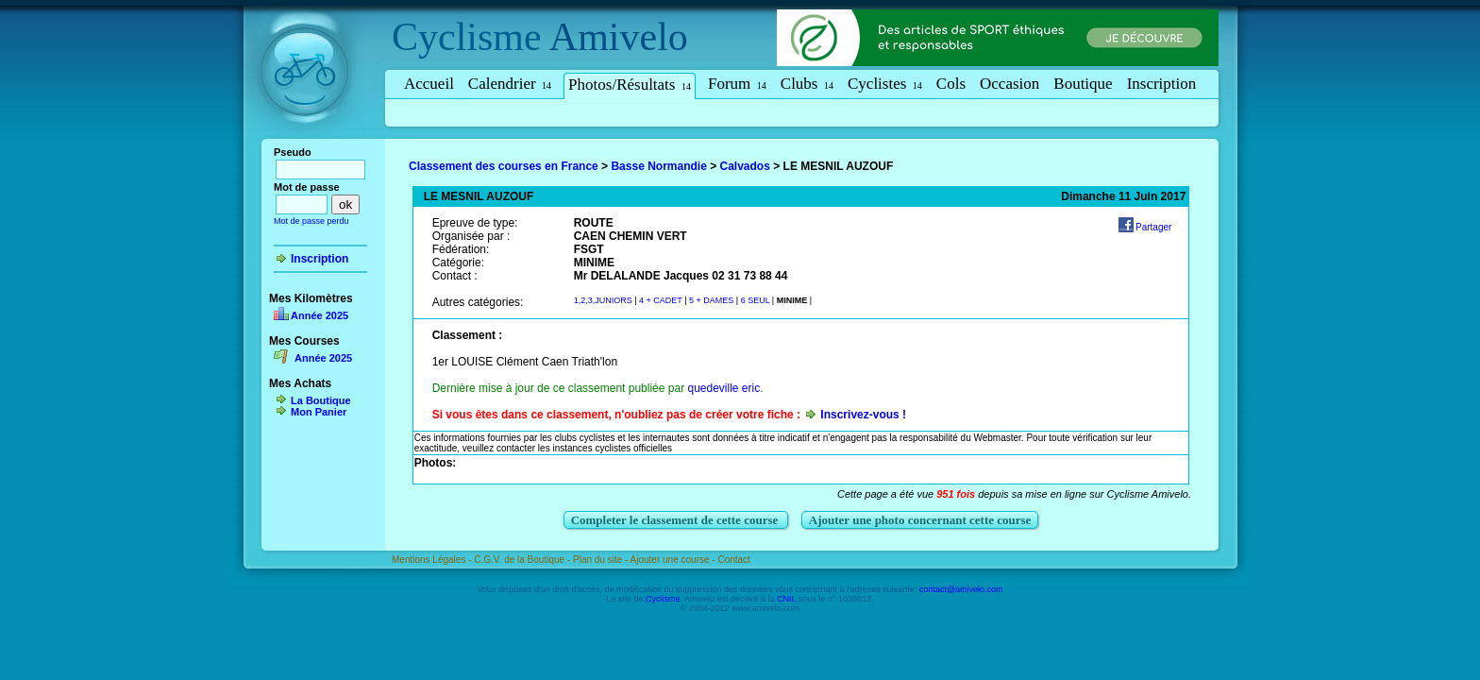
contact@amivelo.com (961, 589)
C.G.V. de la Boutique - (523, 559)
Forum (737, 84)
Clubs (807, 84)
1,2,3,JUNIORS (604, 300)
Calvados (745, 166)
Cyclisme (467, 37)
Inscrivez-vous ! (863, 414)
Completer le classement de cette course (676, 520)
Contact (733, 559)
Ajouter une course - (674, 559)
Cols (951, 84)
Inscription (1162, 84)
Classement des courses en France (503, 166)
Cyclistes (885, 84)
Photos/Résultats (629, 85)
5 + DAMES (712, 300)
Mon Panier (318, 411)
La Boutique (321, 400)
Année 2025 (319, 315)
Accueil (429, 84)
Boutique (1082, 84)
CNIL (786, 599)
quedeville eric (723, 388)
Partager (1153, 227)
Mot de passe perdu (311, 221)
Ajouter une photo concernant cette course (920, 520)
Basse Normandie (658, 166)
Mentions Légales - (433, 559)
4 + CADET (660, 300)
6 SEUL (755, 300)
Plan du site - (602, 559)
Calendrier (509, 84)
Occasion (1009, 84)
